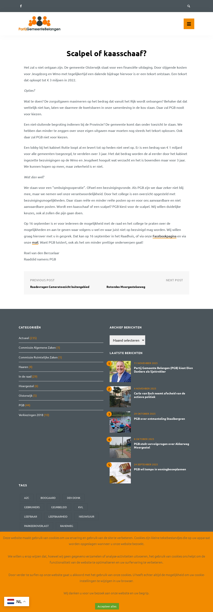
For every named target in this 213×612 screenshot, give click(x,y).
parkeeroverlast (36, 526)
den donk (73, 497)
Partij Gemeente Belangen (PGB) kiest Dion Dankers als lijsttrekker (163, 369)
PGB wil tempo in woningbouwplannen (160, 469)
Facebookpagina (164, 236)
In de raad (25, 376)
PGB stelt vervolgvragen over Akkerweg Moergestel (161, 445)
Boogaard (48, 497)
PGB (21, 405)
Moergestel (26, 386)
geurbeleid (59, 507)
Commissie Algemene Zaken (37, 347)
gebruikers (32, 507)
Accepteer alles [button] (107, 606)
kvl (80, 507)
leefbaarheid (57, 516)
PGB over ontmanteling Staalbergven (159, 418)
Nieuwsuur (86, 516)
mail (35, 242)
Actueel (24, 338)
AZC (26, 497)
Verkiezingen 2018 (31, 415)
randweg (66, 526)
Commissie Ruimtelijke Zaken (38, 357)
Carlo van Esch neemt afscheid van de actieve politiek (159, 395)
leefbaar (30, 516)
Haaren (23, 367)
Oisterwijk (25, 395)
